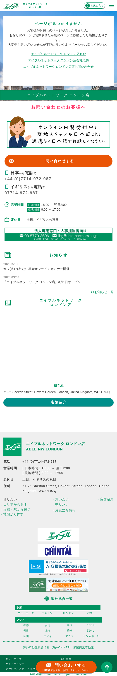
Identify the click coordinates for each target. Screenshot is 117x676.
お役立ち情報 (65, 510)
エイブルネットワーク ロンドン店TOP (58, 54)
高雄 (69, 625)
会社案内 (65, 659)
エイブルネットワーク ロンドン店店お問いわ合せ (58, 66)
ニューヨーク (26, 613)
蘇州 (69, 630)
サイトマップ (14, 659)
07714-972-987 (21, 193)
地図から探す (13, 514)
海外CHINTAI (61, 647)
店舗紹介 (58, 402)
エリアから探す (15, 504)
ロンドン (68, 613)
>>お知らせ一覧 (102, 292)
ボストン (47, 613)
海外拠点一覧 (62, 599)
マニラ (69, 636)
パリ (89, 613)
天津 (26, 630)
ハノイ (48, 636)
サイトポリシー (15, 663)
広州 (26, 636)
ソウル (91, 625)
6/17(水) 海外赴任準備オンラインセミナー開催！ (38, 269)
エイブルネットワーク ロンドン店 (55, 444)
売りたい (62, 504)
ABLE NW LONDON (44, 449)
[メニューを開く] (111, 5)
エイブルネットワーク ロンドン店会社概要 (58, 60)
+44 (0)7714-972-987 (28, 179)
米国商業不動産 (83, 647)
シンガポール (91, 636)
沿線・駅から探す (17, 509)
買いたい (62, 499)
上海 (47, 630)
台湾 (47, 625)
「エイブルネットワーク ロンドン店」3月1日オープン (42, 282)
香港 (26, 625)
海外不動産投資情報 (36, 647)
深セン (91, 630)
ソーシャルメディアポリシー (23, 668)
